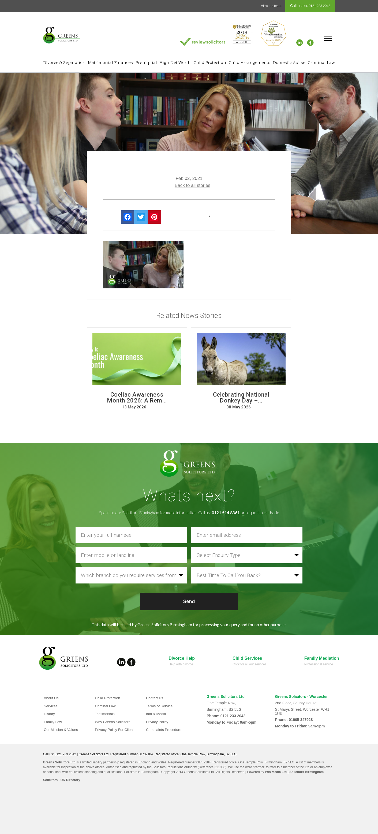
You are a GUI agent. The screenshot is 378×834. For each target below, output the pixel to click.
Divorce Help (182, 658)
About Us (51, 698)
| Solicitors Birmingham (305, 772)
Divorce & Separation (64, 63)
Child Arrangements (249, 63)
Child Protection (209, 63)
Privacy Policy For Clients (116, 729)
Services (51, 706)
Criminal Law (321, 63)
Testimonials (105, 714)
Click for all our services (250, 664)
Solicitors (50, 780)
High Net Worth (175, 63)
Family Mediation (321, 658)
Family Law (53, 722)
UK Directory (70, 780)
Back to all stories (192, 185)
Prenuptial (146, 63)
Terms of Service (160, 706)
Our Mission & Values (62, 729)
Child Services (247, 658)
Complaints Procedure (164, 729)
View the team (271, 6)
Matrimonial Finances (110, 63)
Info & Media (156, 714)
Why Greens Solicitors (113, 722)
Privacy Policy (157, 722)
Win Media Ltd (276, 772)
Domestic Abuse (289, 63)
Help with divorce (181, 664)
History (50, 714)
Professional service (318, 664)
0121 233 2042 (319, 6)
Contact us (155, 698)
